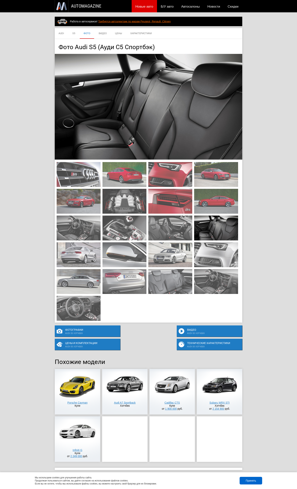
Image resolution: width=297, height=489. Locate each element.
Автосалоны (190, 6)
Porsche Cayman (77, 391)
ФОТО (87, 33)
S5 (74, 33)
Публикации (79, 466)
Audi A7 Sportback (125, 391)
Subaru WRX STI (219, 391)
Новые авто (144, 6)
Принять (251, 480)
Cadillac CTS (172, 391)
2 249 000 (76, 445)
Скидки (233, 6)
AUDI (61, 33)
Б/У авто (167, 6)
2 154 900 (218, 397)
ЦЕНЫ (118, 33)
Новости (213, 6)
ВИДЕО (103, 33)
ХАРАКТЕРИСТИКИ (141, 33)
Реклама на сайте (197, 466)
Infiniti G (77, 439)
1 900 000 (171, 397)
